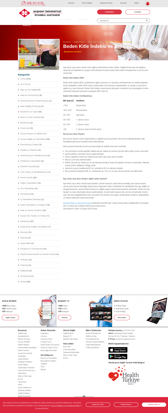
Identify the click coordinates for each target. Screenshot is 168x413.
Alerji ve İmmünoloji (26, 93)
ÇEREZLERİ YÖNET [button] (98, 405)
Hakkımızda (22, 314)
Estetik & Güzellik (25, 158)
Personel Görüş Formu (26, 351)
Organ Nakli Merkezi (93, 326)
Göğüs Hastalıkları (26, 173)
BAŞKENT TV (70, 18)
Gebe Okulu (22, 354)
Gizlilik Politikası (24, 374)
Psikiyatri (22, 243)
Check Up (23, 123)
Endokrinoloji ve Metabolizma (30, 148)
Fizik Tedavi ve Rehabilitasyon (30, 163)
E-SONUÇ (137, 12)
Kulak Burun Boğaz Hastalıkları (31, 213)
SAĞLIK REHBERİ (55, 18)
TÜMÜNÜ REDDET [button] (126, 405)
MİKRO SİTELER (121, 282)
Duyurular (130, 1)
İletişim (138, 1)
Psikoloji (22, 248)
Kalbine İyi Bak (91, 317)
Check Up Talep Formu (49, 329)
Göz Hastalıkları (25, 178)
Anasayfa (67, 42)
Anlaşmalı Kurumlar (116, 1)
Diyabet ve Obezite (26, 143)
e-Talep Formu (46, 323)
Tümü (21, 78)
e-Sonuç (44, 317)
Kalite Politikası (23, 326)
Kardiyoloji (23, 208)
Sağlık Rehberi (79, 42)
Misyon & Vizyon (24, 320)
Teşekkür (44, 345)
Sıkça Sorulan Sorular (26, 380)
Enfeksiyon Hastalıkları (28, 153)
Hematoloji (23, 183)
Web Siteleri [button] (121, 299)
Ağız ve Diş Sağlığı (26, 88)
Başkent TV (67, 317)
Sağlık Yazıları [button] (10, 299)
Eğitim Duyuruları (24, 377)
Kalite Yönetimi (23, 331)
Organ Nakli (23, 228)
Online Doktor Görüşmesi (50, 326)
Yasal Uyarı (22, 363)
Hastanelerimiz (23, 317)
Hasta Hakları (23, 346)
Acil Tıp (22, 83)
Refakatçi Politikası (25, 343)
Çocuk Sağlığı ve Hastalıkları (30, 133)
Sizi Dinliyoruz (47, 336)
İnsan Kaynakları (69, 331)
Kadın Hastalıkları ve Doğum (30, 193)
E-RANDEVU (109, 12)
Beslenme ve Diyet (95, 42)
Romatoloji (23, 258)
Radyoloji (23, 253)
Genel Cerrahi (24, 168)
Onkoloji (22, 223)
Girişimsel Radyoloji (93, 314)
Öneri (42, 348)
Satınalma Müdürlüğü (71, 333)
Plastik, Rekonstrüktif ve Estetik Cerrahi (33, 238)
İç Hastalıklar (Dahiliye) (28, 188)
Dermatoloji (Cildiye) (27, 138)
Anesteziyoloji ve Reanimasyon (31, 98)
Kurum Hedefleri (24, 323)
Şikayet (43, 351)
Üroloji (22, 263)
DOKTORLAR (40, 18)
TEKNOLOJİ (83, 18)
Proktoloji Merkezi (92, 329)
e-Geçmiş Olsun (46, 320)
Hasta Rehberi (23, 340)
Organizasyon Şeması (26, 349)
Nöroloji (22, 218)
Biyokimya (23, 118)
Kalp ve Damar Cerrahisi (28, 198)
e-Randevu (44, 314)
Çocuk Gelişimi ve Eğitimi (28, 128)
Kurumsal (88, 1)
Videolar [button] (64, 299)
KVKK (20, 366)
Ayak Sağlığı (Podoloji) (28, 103)
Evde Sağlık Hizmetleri (49, 331)
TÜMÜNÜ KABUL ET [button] (154, 405)
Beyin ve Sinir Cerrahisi (27, 113)
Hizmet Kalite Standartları (27, 329)
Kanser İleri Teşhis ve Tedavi (30, 203)
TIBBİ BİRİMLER (26, 18)
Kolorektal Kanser (92, 320)
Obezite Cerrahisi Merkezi (95, 323)
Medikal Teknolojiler (70, 320)
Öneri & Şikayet (100, 1)
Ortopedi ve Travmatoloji (28, 233)
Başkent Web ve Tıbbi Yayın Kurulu (77, 203)
